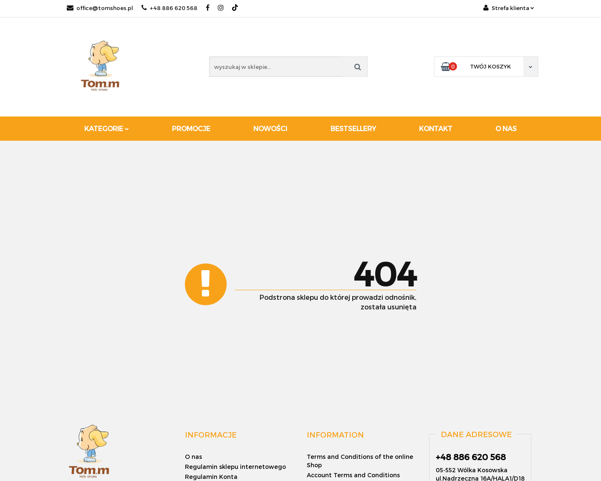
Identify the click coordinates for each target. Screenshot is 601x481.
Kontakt (435, 128)
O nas (506, 128)
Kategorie (106, 128)
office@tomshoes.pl (100, 8)
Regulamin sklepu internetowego (235, 466)
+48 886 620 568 (169, 8)
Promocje (191, 128)
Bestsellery (353, 128)
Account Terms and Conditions (353, 474)
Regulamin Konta (211, 476)
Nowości (270, 128)
